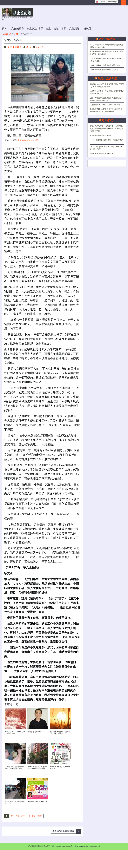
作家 (12, 816)
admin (28, 47)
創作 (17, 816)
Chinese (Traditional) (106, 2)
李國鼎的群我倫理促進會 (63, 831)
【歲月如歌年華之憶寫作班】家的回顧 (104, 70)
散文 (33, 816)
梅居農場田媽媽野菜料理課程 (100, 135)
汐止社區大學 (107, 39)
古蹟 (63, 28)
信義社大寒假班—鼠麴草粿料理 (101, 153)
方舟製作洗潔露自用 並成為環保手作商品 (105, 105)
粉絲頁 (87, 28)
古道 (56, 28)
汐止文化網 (7, 34)
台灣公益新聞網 (107, 78)
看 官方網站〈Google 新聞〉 (28, 140)
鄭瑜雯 (39, 816)
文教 (41, 47)
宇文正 (23, 816)
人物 (16, 34)
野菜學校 (107, 120)
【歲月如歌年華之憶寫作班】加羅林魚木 (105, 65)
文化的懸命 (17, 28)
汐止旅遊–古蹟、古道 (39, 28)
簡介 (4, 28)
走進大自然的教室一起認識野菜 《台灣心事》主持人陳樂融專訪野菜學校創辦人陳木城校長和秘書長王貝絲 (107, 128)
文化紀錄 (74, 28)
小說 (28, 816)
